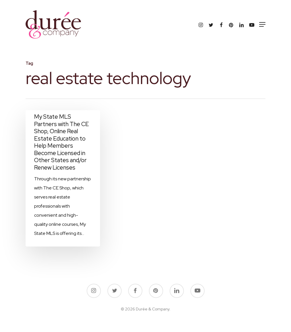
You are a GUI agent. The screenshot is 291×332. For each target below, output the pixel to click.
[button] (262, 24)
